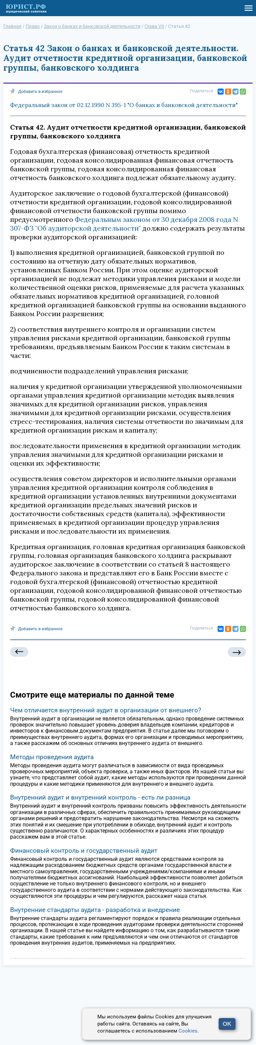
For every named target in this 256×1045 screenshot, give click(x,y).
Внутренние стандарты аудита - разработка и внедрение (95, 910)
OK (227, 1024)
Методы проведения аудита (52, 757)
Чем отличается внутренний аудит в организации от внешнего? (105, 710)
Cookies (188, 1031)
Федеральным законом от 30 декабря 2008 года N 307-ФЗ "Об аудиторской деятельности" (124, 223)
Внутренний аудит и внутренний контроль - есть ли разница (100, 797)
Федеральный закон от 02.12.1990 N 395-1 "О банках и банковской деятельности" (124, 105)
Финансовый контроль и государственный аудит (83, 850)
